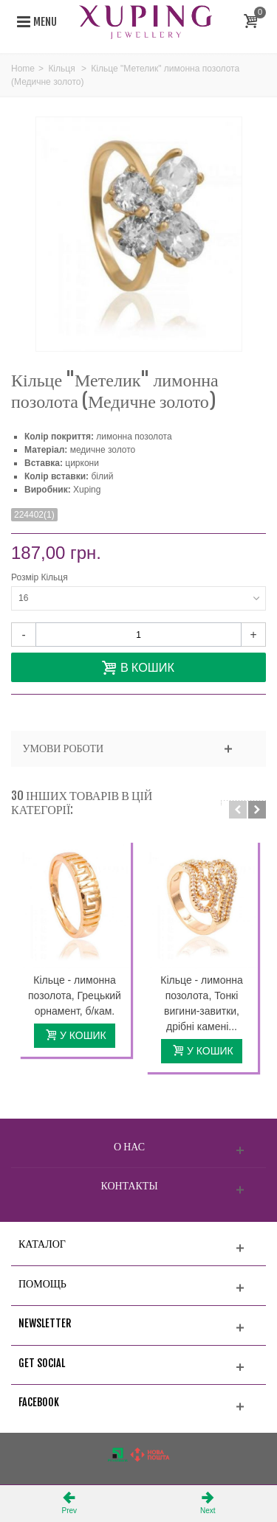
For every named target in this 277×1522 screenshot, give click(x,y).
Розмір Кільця (40, 577)
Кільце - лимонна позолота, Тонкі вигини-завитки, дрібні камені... (201, 1003)
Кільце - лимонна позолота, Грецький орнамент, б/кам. (74, 995)
